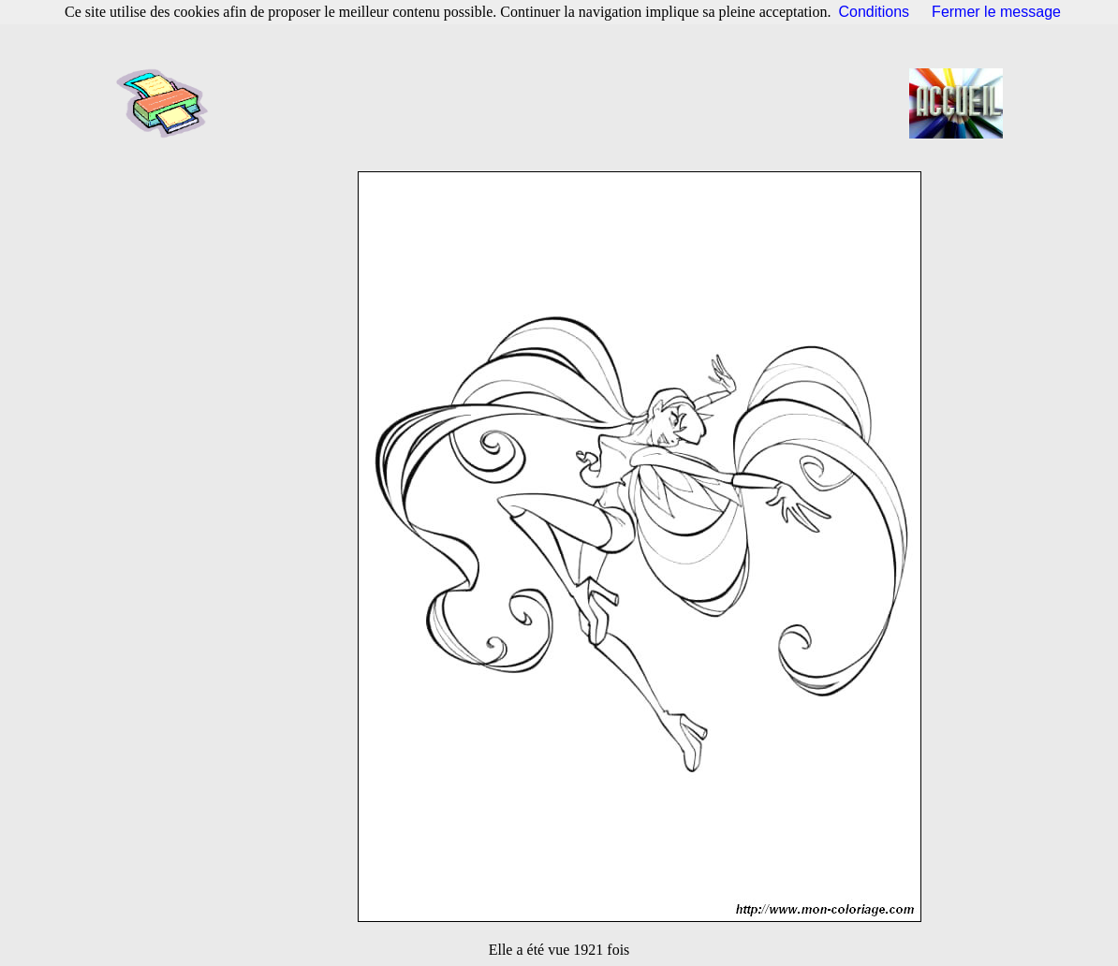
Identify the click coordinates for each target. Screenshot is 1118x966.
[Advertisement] (564, 103)
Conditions (874, 12)
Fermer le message (996, 12)
